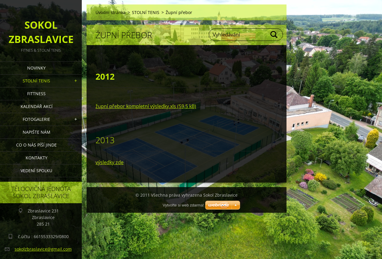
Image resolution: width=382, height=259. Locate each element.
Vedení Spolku (36, 170)
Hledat (274, 34)
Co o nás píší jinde (36, 145)
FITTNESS (36, 93)
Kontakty (36, 158)
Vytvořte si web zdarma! (183, 205)
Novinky (36, 68)
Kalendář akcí (37, 106)
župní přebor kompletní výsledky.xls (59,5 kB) (146, 106)
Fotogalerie (36, 119)
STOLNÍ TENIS (36, 81)
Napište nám (36, 132)
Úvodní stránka (111, 12)
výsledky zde (110, 162)
